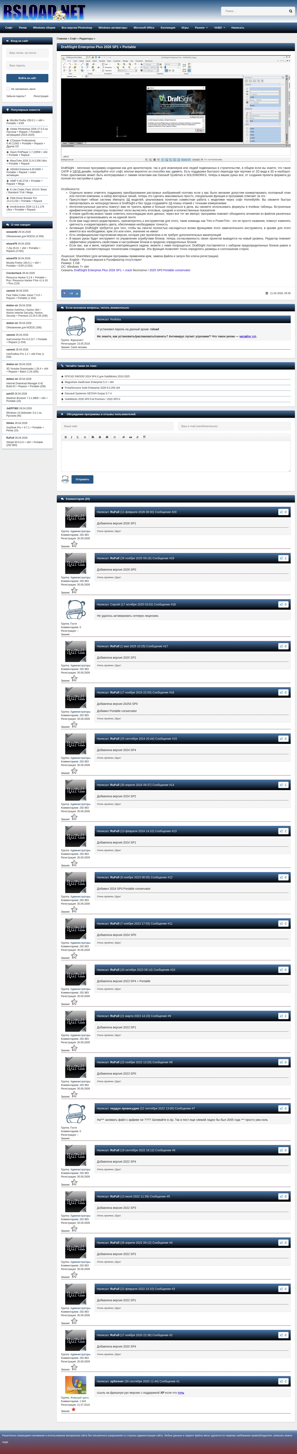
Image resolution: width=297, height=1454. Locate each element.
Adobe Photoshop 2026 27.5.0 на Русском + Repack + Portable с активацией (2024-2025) (27, 132)
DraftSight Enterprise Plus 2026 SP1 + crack (103, 270)
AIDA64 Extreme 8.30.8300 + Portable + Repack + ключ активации (25, 172)
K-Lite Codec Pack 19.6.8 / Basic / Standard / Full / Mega (27, 191)
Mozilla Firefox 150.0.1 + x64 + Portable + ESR (26, 122)
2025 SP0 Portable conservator (170, 270)
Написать (237, 27)
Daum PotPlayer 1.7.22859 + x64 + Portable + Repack (27, 154)
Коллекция (168, 27)
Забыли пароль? (16, 96)
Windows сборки (44, 27)
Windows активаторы (112, 27)
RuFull (114, 512)
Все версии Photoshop (77, 27)
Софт (9, 27)
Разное (199, 27)
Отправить (82, 479)
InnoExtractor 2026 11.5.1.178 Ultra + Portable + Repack (25, 208)
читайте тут (247, 336)
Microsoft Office (144, 27)
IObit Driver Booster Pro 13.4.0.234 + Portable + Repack (24, 200)
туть (181, 1392)
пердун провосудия (124, 1108)
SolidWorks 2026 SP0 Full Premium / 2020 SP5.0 (92, 399)
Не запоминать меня (23, 89)
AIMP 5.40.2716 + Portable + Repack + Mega (25, 182)
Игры (185, 27)
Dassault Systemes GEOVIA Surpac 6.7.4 (88, 393)
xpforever (117, 1381)
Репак (23, 27)
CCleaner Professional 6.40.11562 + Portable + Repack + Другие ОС (26, 143)
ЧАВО (218, 27)
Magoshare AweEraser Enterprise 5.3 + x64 (89, 382)
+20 (71, 293)
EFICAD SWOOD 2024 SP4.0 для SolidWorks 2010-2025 (97, 376)
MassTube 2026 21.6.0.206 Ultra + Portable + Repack (27, 162)
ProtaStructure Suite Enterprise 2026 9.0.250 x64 (92, 387)
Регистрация (41, 96)
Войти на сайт (27, 78)
